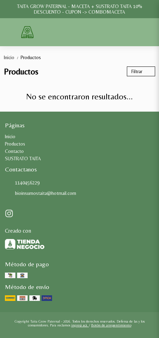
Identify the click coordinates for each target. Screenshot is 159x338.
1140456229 (22, 183)
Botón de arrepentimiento (111, 325)
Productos (31, 57)
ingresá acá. (80, 325)
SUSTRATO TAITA (23, 158)
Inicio (12, 57)
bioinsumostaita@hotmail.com (40, 193)
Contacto (14, 151)
